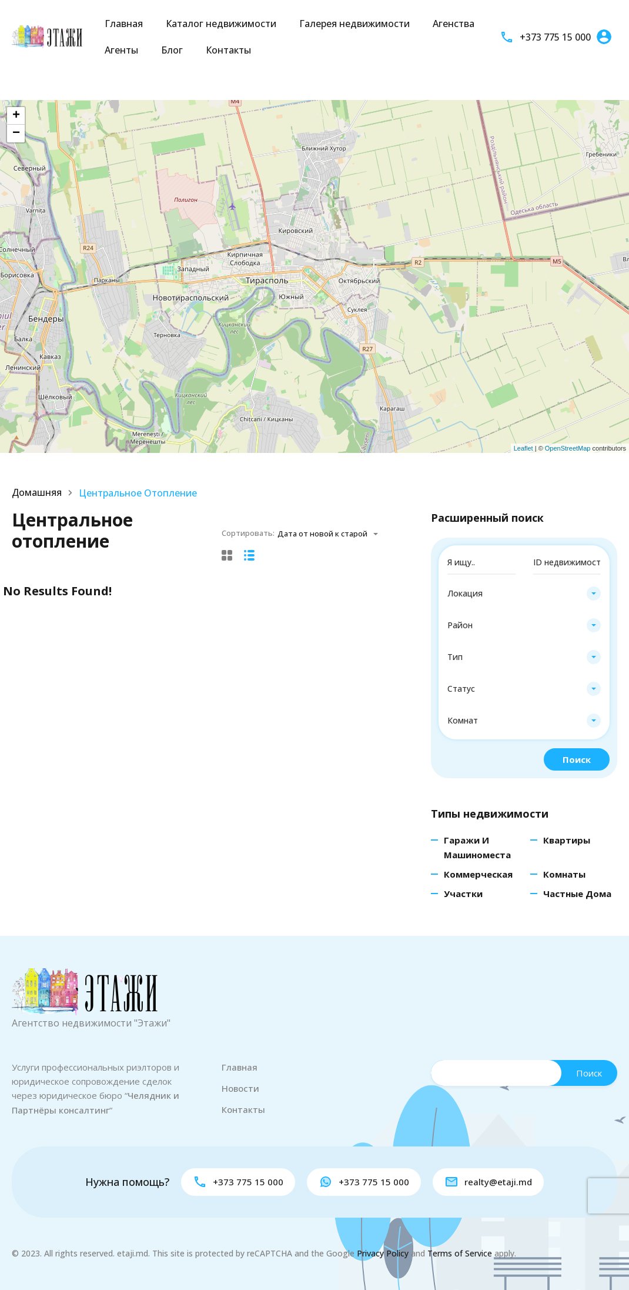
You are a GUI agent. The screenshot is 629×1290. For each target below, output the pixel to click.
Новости (240, 1088)
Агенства (453, 23)
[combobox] (331, 533)
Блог (172, 50)
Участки (463, 893)
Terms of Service (459, 1253)
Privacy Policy (383, 1253)
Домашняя (37, 493)
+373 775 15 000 (555, 37)
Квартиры (566, 840)
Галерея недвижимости (354, 23)
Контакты (228, 50)
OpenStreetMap (568, 448)
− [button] (16, 133)
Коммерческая (478, 874)
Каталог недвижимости (221, 23)
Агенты (121, 50)
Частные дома (577, 893)
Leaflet (523, 448)
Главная (124, 23)
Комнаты (564, 874)
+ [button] (16, 116)
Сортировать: (248, 533)
